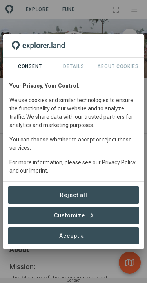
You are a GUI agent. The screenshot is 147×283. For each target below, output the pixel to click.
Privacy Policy (119, 162)
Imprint (38, 170)
